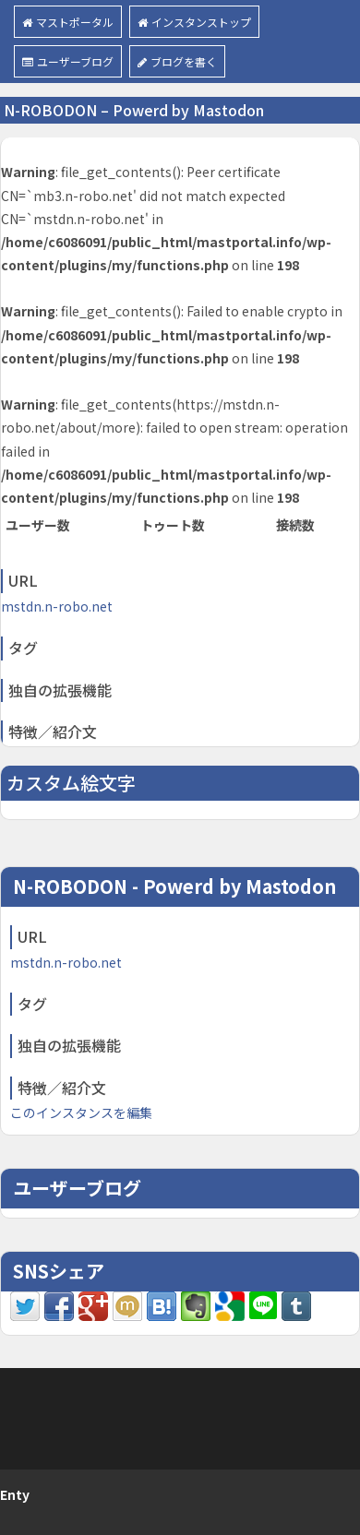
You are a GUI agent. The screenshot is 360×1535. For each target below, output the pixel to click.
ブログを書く (177, 61)
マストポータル (68, 22)
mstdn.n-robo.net (57, 606)
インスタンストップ (194, 22)
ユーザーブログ (68, 61)
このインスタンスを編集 (81, 1112)
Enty (15, 1494)
